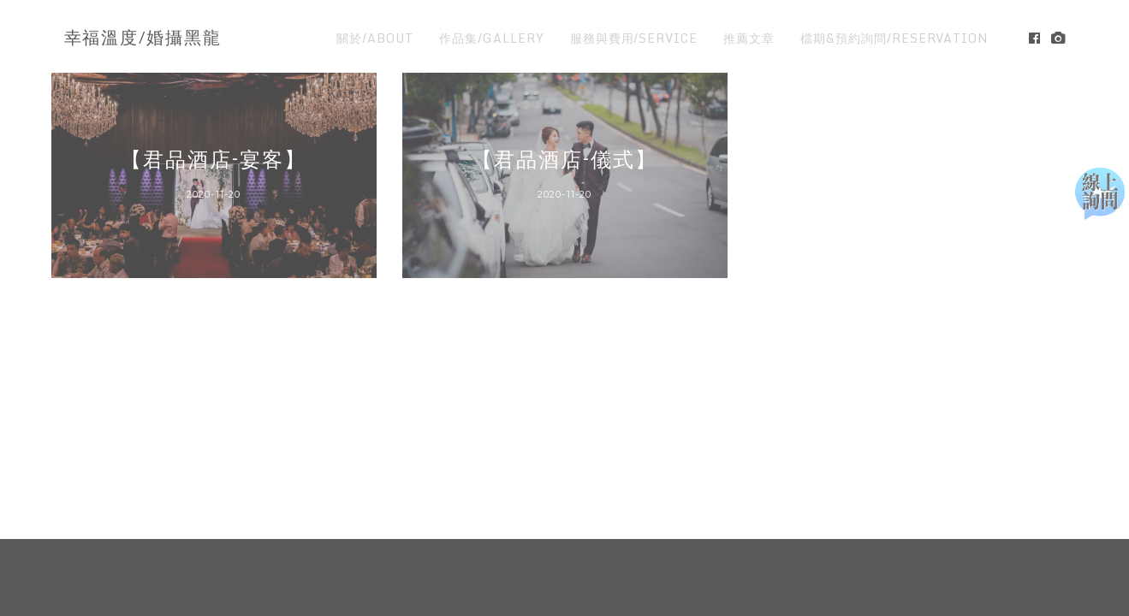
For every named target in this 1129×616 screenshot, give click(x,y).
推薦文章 (749, 38)
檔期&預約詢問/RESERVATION (894, 38)
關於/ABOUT (374, 38)
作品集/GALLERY (491, 38)
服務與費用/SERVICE (634, 38)
